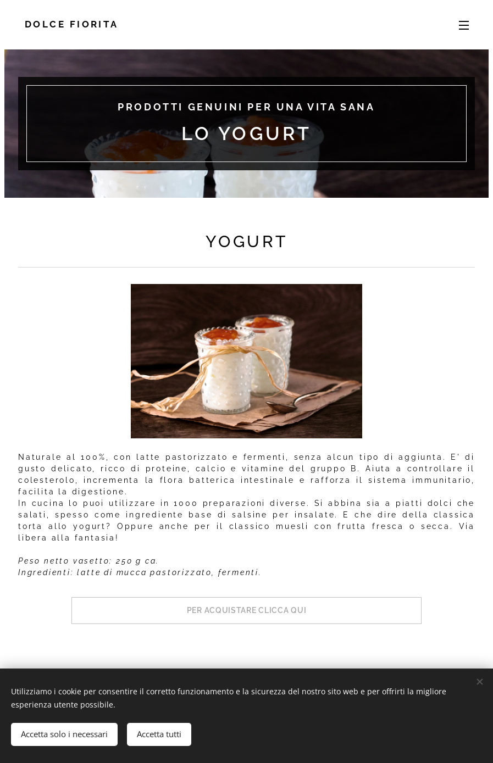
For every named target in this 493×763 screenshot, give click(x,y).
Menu (464, 25)
